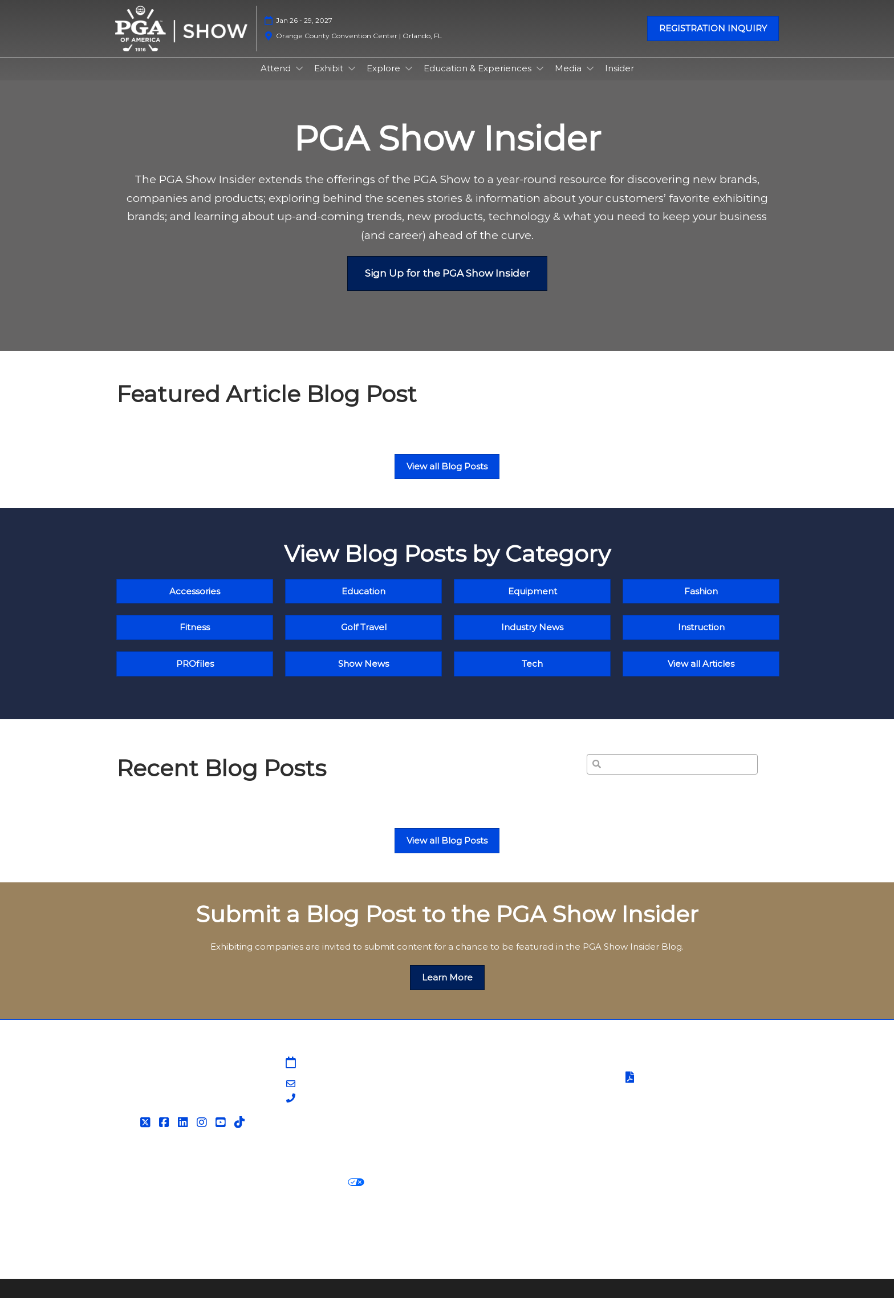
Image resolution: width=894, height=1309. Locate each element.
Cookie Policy (215, 1193)
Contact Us (478, 1088)
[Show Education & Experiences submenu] (540, 79)
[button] (713, 39)
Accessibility (142, 1249)
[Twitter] (146, 1133)
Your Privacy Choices (310, 1193)
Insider (619, 79)
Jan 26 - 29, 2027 (304, 31)
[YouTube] (222, 1133)
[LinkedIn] (184, 1133)
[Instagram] (203, 1133)
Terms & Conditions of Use (679, 1074)
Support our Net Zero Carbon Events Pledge (666, 1235)
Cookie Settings (409, 1193)
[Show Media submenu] (590, 79)
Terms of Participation (680, 1089)
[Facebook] (165, 1133)
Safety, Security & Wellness (680, 1103)
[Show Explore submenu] (408, 79)
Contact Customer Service (511, 1143)
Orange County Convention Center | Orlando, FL (359, 46)
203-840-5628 (329, 1109)
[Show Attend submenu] (299, 79)
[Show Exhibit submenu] (351, 79)
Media (569, 79)
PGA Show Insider (492, 1102)
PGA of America (488, 1116)
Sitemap (472, 1074)
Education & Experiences (479, 79)
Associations (480, 1130)
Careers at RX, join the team (382, 1235)
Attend (277, 79)
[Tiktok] (240, 1133)
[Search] (672, 775)
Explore (385, 79)
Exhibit (330, 79)
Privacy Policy (145, 1193)
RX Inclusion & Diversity (506, 1235)
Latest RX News (274, 1235)
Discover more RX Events (172, 1235)
